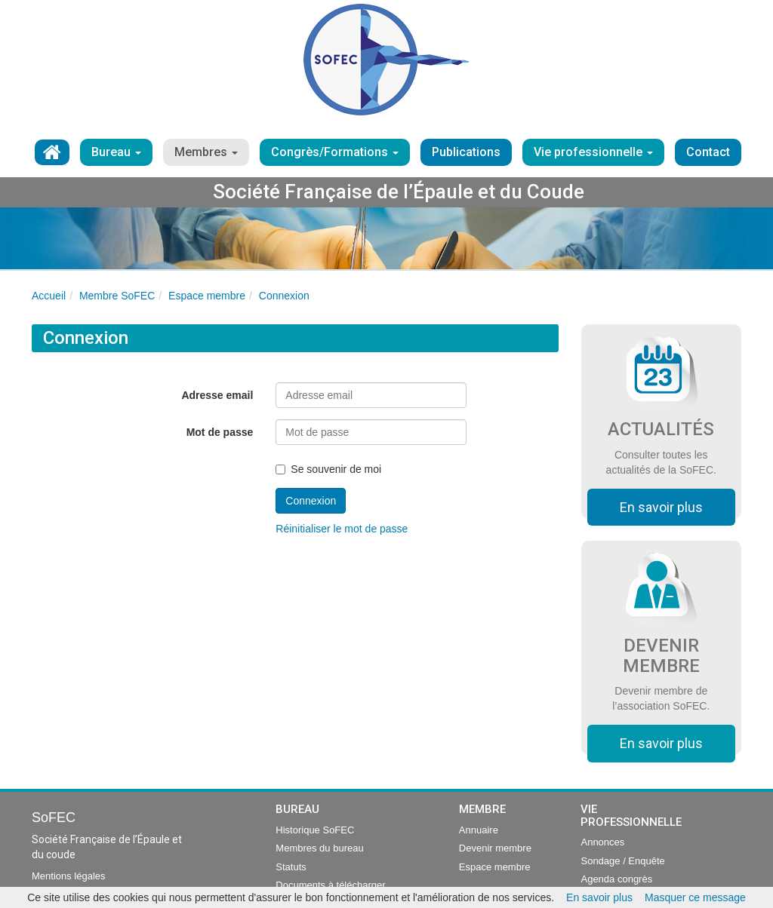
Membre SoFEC (117, 296)
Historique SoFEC (315, 830)
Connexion (284, 296)
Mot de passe (220, 432)
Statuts (291, 867)
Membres (206, 152)
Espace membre (206, 296)
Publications (466, 152)
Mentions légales (69, 876)
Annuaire (478, 830)
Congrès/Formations (335, 152)
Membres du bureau (319, 848)
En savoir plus (661, 507)
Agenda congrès (616, 879)
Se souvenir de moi (328, 469)
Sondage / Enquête (622, 861)
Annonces (602, 842)
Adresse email (217, 395)
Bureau (116, 152)
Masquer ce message (695, 897)
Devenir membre (495, 848)
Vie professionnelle (593, 152)
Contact (708, 152)
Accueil (49, 296)
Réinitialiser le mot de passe (342, 529)
